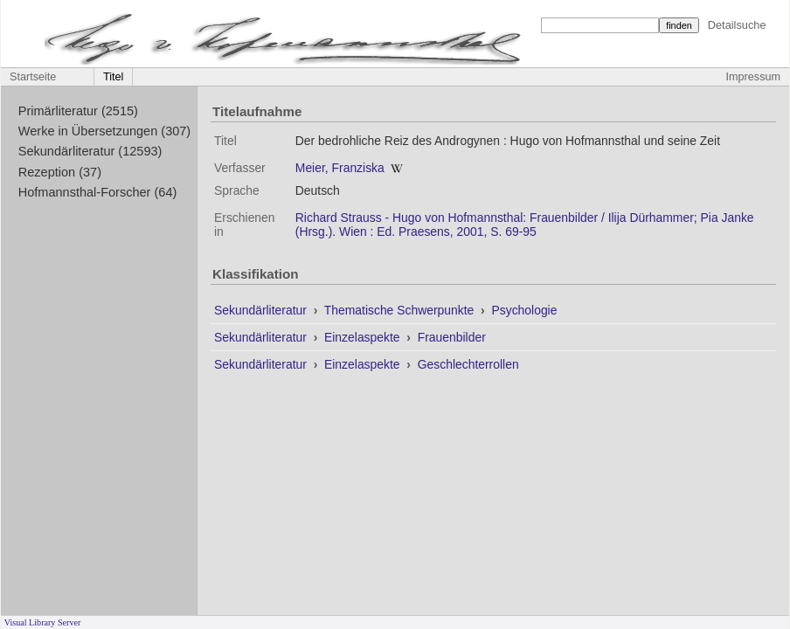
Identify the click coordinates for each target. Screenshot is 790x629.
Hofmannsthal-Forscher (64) (97, 192)
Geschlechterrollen (468, 364)
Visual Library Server (42, 622)
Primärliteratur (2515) (78, 111)
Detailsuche (737, 24)
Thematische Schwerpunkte (400, 310)
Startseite (33, 77)
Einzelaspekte (363, 337)
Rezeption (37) (59, 172)
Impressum (753, 77)
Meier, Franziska (340, 168)
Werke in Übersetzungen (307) (104, 131)
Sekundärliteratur (262, 310)
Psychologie (524, 310)
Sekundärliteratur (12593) (90, 151)
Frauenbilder (452, 337)
